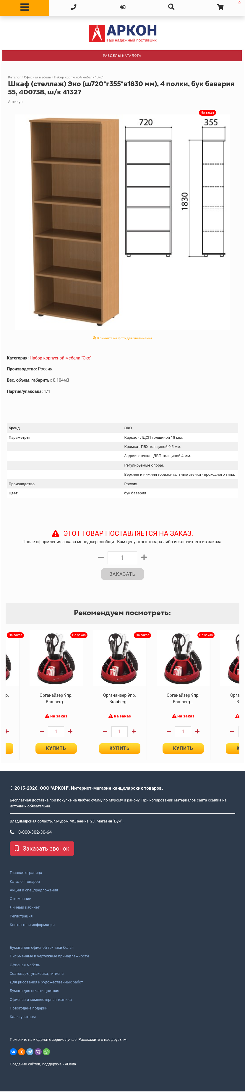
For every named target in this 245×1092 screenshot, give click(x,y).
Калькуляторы (23, 1017)
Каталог (14, 77)
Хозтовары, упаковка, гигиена (37, 974)
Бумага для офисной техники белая (42, 948)
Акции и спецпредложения (34, 890)
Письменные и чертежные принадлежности (49, 957)
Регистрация (21, 916)
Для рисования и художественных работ (46, 982)
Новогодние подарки (29, 1008)
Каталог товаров (25, 882)
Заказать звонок (42, 849)
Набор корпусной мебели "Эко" (78, 77)
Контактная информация (32, 925)
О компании (20, 899)
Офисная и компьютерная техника (41, 1000)
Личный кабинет (25, 908)
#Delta (70, 1064)
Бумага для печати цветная (34, 991)
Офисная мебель (37, 77)
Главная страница (26, 873)
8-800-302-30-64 (31, 832)
